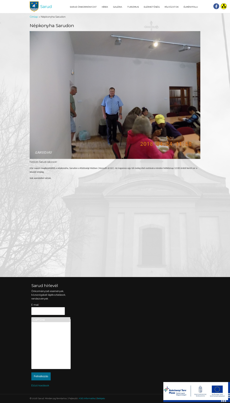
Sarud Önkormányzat (83, 7)
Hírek (105, 7)
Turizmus (133, 7)
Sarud (46, 6)
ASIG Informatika (87, 398)
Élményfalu (191, 7)
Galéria (117, 7)
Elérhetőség (152, 7)
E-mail (35, 304)
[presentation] (46, 355)
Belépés (101, 398)
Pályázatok (172, 7)
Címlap (34, 16)
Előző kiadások (40, 385)
